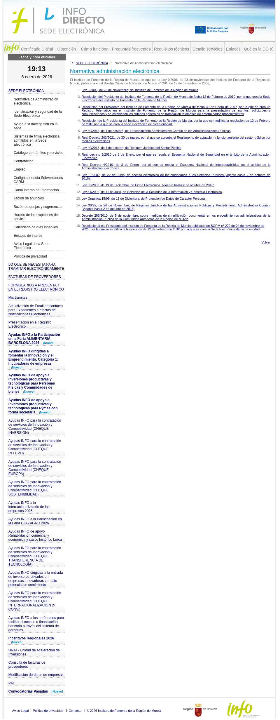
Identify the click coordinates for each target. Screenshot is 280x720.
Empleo (20, 169)
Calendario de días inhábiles (36, 227)
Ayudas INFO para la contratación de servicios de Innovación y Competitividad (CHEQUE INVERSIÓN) (34, 426)
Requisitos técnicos (171, 49)
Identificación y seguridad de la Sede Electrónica (38, 113)
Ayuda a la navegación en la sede (36, 126)
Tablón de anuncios (29, 198)
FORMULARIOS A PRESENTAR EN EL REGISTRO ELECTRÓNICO (36, 287)
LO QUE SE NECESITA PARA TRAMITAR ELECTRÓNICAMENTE (36, 266)
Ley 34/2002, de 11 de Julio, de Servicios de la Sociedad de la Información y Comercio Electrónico (152, 192)
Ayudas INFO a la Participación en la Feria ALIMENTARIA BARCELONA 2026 (34, 339)
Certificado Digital (37, 49)
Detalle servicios (208, 49)
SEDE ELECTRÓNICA (26, 91)
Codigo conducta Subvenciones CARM (38, 180)
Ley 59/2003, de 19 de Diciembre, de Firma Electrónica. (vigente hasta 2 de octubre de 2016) (148, 185)
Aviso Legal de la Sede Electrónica (32, 246)
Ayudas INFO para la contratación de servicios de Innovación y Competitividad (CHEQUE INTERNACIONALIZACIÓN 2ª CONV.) (34, 601)
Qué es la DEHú (258, 49)
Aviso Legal (20, 710)
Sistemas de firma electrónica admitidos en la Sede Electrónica (37, 140)
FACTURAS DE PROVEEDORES (34, 277)
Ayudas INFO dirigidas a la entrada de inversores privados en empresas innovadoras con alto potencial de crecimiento (35, 579)
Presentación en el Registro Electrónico (29, 324)
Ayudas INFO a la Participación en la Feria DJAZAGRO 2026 (35, 521)
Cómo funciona (94, 49)
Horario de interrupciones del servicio (36, 217)
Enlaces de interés (28, 236)
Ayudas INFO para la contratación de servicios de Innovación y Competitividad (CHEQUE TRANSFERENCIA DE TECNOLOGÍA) (34, 556)
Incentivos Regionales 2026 (31, 640)
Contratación (24, 161)
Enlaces (233, 49)
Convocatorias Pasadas (35, 691)
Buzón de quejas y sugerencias (38, 207)
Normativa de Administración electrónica (36, 101)
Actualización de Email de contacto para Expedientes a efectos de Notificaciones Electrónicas (35, 310)
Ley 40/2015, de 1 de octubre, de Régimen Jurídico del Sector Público (131, 147)
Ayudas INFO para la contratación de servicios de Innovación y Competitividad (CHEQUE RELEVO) (34, 447)
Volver (266, 242)
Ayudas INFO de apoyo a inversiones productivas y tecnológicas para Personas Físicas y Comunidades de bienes (31, 383)
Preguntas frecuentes (131, 49)
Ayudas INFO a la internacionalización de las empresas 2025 (29, 507)
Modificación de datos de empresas (36, 675)
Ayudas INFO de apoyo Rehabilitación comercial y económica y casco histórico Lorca (35, 535)
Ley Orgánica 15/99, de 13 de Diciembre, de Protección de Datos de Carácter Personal (144, 198)
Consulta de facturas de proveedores (27, 664)
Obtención (66, 49)
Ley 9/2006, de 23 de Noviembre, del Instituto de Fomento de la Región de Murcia (140, 90)
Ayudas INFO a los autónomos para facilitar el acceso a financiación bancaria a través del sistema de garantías (36, 624)
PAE (11, 683)
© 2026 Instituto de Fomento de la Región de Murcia (124, 710)
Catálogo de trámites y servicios (38, 153)
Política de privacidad (30, 256)
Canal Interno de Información (36, 190)
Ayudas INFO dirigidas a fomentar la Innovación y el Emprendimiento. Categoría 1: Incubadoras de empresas (33, 359)
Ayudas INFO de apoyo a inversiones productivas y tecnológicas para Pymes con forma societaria (33, 406)
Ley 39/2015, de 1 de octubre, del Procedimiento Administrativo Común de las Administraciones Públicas (156, 131)
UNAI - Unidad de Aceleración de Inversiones (34, 652)
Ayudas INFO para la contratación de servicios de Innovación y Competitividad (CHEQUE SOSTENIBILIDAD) (34, 488)
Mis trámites (17, 297)
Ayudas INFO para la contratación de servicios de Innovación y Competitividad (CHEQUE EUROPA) (34, 468)
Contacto (75, 710)
